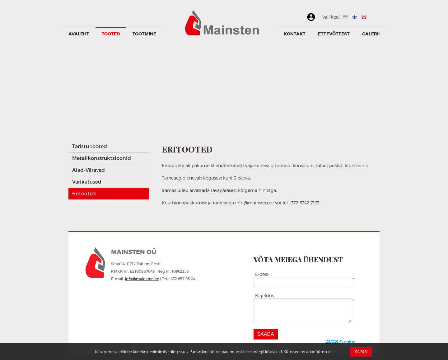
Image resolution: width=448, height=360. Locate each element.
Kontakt (295, 33)
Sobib (361, 351)
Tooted (111, 33)
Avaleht (78, 33)
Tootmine (144, 33)
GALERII (371, 33)
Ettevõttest (334, 33)
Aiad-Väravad (88, 170)
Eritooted (84, 193)
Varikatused (86, 182)
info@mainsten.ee (254, 202)
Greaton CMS (341, 342)
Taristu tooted (89, 146)
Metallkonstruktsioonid (101, 158)
